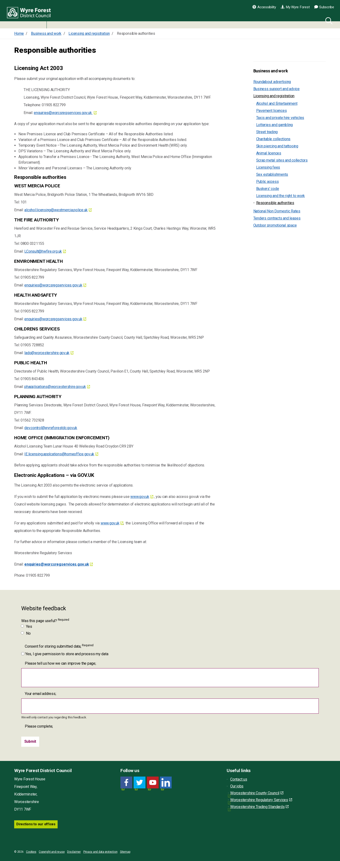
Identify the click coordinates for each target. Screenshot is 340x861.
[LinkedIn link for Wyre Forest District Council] (166, 783)
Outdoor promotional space (275, 225)
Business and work (270, 71)
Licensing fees (268, 167)
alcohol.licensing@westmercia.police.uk (56, 210)
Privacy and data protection (100, 851)
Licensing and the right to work (280, 195)
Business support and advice (276, 89)
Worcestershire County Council (256, 793)
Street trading (267, 132)
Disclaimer (74, 851)
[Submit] (30, 742)
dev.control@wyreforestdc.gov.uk (50, 428)
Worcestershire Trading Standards (259, 807)
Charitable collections (273, 139)
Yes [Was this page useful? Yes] (26, 626)
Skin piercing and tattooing (277, 146)
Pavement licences (271, 110)
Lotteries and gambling (274, 125)
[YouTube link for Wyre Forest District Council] (153, 783)
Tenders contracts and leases (277, 218)
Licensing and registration (274, 96)
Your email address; (40, 693)
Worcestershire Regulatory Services (261, 800)
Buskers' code (267, 188)
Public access (267, 181)
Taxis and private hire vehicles (280, 117)
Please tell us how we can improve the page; (60, 663)
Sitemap (125, 851)
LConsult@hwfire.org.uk (43, 251)
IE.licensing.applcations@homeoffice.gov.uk (59, 454)
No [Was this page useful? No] (26, 633)
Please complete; (39, 726)
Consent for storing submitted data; (59, 646)
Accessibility (264, 7)
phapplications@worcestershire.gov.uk (55, 386)
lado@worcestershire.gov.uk (46, 353)
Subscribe (324, 7)
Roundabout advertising (272, 81)
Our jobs (236, 786)
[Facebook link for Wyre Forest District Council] (126, 783)
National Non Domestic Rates (277, 211)
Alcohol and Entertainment (277, 103)
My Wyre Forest (295, 7)
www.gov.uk (139, 496)
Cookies (31, 851)
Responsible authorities (275, 203)
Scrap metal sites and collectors (282, 160)
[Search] (328, 20)
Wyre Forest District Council (31, 14)
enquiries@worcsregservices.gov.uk (63, 112)
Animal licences (268, 153)
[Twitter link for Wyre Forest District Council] (139, 783)
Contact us (238, 779)
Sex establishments (272, 174)
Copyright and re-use (51, 851)
